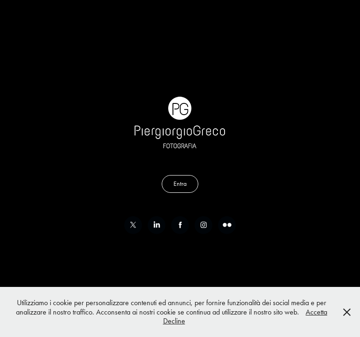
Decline (174, 320)
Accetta (316, 312)
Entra (180, 184)
